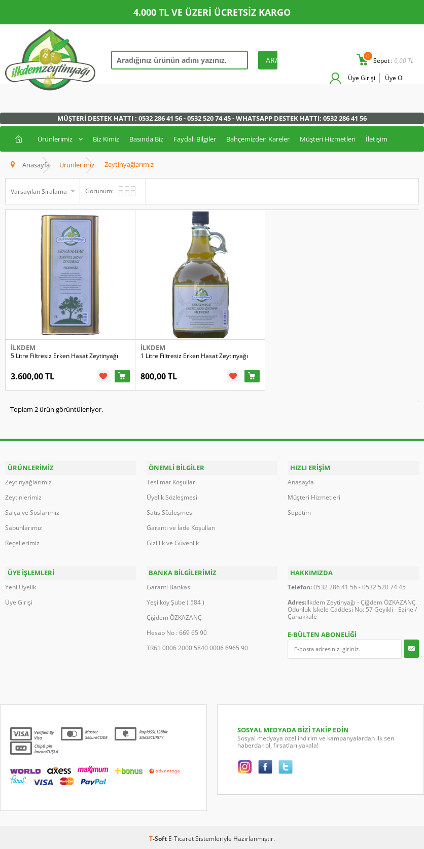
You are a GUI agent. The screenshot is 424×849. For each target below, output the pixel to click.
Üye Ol (394, 78)
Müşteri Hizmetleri (328, 139)
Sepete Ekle (130, 382)
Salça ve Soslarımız (32, 515)
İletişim (376, 139)
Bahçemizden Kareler (258, 139)
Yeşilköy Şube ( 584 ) (175, 601)
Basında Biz (146, 139)
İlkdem (23, 354)
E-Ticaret (181, 838)
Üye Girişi (360, 78)
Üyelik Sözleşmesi (172, 500)
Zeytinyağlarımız (28, 485)
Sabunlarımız (23, 530)
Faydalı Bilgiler (194, 139)
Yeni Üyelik (20, 586)
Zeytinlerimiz (23, 500)
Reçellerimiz (22, 546)
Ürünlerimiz (55, 139)
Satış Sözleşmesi (170, 515)
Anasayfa (301, 485)
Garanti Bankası (169, 586)
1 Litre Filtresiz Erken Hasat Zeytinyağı (202, 363)
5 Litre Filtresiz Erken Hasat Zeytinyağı (64, 363)
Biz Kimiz (106, 139)
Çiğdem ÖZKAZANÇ (174, 617)
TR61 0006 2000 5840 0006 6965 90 (197, 647)
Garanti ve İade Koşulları (181, 530)
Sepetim (299, 515)
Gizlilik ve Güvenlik (173, 546)
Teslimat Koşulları (172, 485)
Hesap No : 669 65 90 (177, 632)
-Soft (158, 838)
